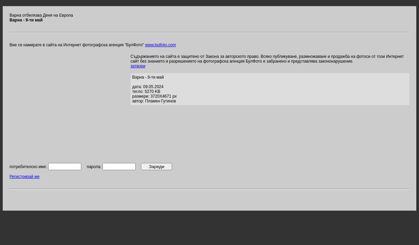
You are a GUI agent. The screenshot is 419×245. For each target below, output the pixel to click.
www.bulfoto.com (160, 45)
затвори (137, 66)
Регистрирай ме (24, 176)
